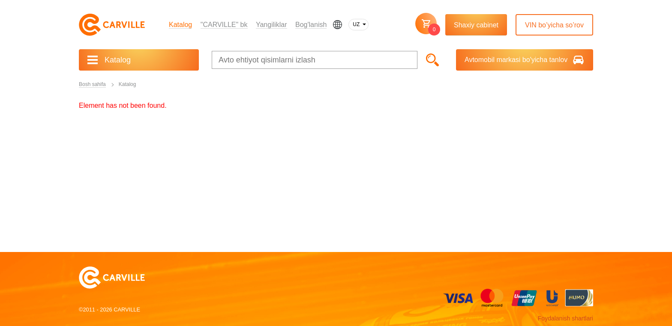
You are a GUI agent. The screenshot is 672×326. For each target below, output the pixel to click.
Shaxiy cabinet (476, 25)
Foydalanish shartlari (565, 318)
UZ (356, 24)
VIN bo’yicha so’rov (554, 25)
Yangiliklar (271, 24)
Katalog (180, 24)
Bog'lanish (311, 24)
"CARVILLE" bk (224, 24)
